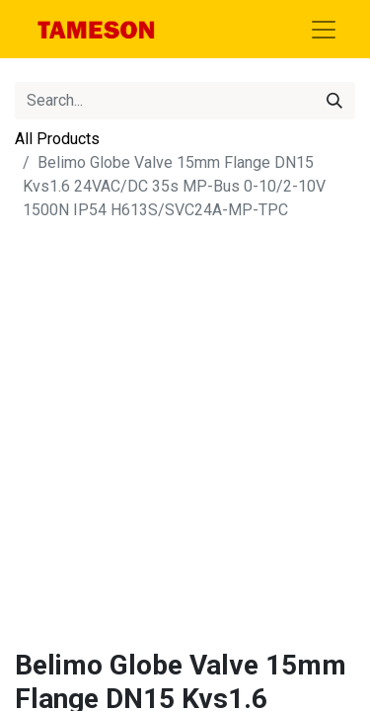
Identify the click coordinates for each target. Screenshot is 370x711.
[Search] (334, 100)
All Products (57, 138)
